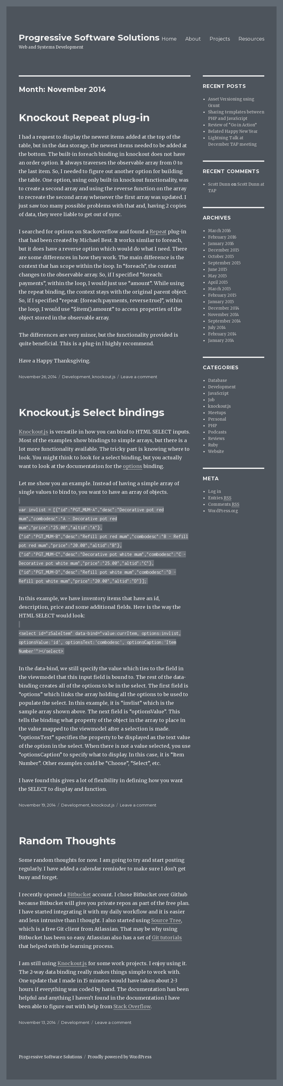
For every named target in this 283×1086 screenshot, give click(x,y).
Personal (217, 419)
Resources (251, 39)
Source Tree (166, 920)
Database (217, 380)
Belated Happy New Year (233, 131)
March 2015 (219, 288)
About (193, 39)
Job (211, 399)
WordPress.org (223, 510)
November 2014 (223, 314)
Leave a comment (139, 376)
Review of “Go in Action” (232, 125)
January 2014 (221, 340)
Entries (219, 498)
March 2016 (219, 230)
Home (169, 39)
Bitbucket (79, 894)
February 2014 (222, 334)
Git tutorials (167, 937)
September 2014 (224, 321)
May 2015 (217, 276)
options (132, 466)
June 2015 (217, 269)
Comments (223, 504)
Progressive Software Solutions (89, 37)
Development (76, 376)
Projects (220, 39)
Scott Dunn (219, 184)
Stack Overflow (132, 1006)
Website (216, 451)
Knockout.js (33, 432)
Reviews (216, 438)
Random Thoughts (67, 840)
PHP (212, 425)
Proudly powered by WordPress (119, 1057)
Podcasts (217, 432)
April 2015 (218, 282)
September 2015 (224, 263)
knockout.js (103, 376)
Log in (214, 491)
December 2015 (223, 250)
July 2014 (217, 327)
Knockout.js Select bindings (91, 412)
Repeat (158, 231)
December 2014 (223, 308)
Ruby (213, 445)
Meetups (217, 412)
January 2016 (221, 243)
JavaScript (218, 393)
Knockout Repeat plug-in (84, 117)
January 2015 (221, 301)
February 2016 (222, 237)
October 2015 (221, 256)
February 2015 (222, 295)
